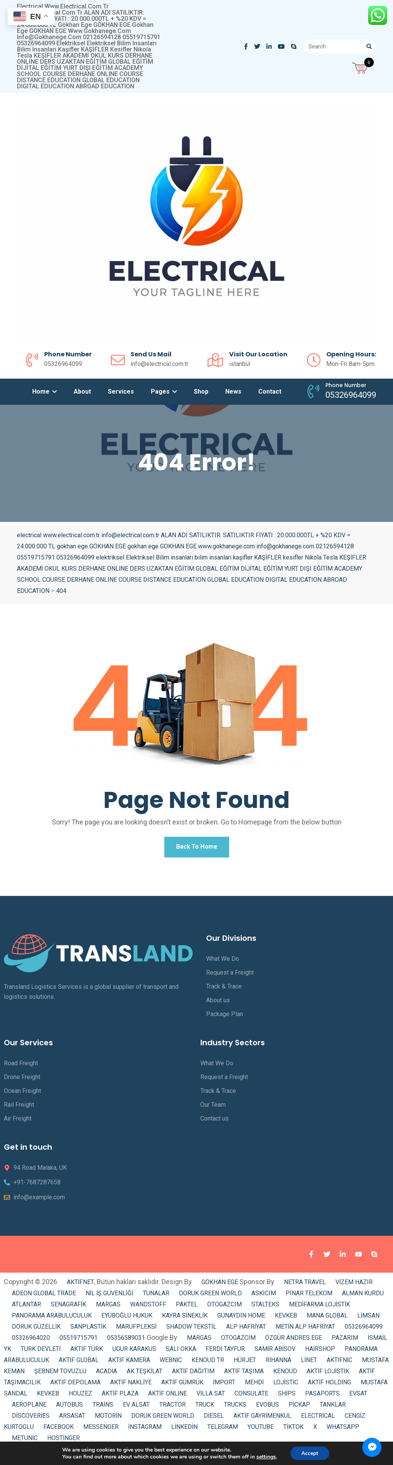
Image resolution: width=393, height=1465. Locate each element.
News (233, 391)
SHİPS (287, 1395)
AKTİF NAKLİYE (131, 1384)
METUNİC (25, 1440)
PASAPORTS (322, 1395)
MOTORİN (108, 1418)
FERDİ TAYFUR (225, 1351)
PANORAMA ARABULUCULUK (52, 1317)
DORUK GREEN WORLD (210, 1295)
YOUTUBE (261, 1429)
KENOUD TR (208, 1362)
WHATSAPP (343, 1429)
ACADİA (106, 1373)
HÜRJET (245, 1362)
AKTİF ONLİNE (167, 1395)
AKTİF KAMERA (129, 1362)
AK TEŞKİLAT (144, 1373)
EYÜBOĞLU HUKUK (126, 1317)
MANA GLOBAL (327, 1317)
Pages (164, 391)
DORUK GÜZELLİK (36, 1329)
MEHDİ (254, 1384)
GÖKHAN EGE (220, 1284)
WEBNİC (171, 1362)
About (82, 391)
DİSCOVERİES (31, 1418)
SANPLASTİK (88, 1329)
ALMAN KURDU (363, 1295)
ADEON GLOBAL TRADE (44, 1295)
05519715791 (78, 1340)
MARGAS (108, 1306)
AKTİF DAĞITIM (193, 1373)
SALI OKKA (181, 1351)
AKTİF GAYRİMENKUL (262, 1418)
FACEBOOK (58, 1429)
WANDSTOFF (148, 1306)
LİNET (309, 1362)
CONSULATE (251, 1395)
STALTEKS (265, 1306)
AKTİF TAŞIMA (244, 1373)
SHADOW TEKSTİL (191, 1329)
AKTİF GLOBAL (79, 1362)
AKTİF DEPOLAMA (75, 1384)
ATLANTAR (26, 1306)
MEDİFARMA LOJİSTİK (319, 1306)
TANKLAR (333, 1406)
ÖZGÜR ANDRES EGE (293, 1340)
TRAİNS (102, 1406)
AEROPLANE (29, 1406)
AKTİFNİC (339, 1362)
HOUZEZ (80, 1395)
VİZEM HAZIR (354, 1284)
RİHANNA (278, 1362)
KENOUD (285, 1373)
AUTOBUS (69, 1406)
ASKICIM (263, 1295)
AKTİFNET (80, 1284)
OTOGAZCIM (224, 1306)
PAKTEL (187, 1306)
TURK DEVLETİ (41, 1351)
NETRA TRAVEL (305, 1284)
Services (121, 391)
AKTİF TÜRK (86, 1351)
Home (44, 391)
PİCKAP (299, 1406)
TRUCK (204, 1406)
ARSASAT (72, 1418)
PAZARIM (345, 1340)
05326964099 (364, 1329)
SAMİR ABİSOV (275, 1351)
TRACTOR (172, 1406)
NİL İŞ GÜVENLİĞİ (109, 1295)
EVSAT (358, 1395)
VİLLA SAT (210, 1395)
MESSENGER (101, 1429)
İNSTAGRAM (145, 1429)
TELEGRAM (222, 1429)
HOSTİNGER (63, 1440)
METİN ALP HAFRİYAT (305, 1329)
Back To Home (196, 848)
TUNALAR (156, 1295)
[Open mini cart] (360, 67)
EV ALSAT (136, 1406)
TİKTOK (293, 1429)
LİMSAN (368, 1317)
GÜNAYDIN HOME (241, 1317)
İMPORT (224, 1384)
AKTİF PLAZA (120, 1395)
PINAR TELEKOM (309, 1295)
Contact (269, 391)
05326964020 (31, 1340)
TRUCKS (235, 1406)
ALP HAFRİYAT (246, 1329)
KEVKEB (286, 1317)
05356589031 (126, 1340)
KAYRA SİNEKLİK (185, 1317)
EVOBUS (267, 1406)
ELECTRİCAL (318, 1418)
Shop (201, 391)
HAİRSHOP (320, 1351)
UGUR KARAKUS (134, 1351)
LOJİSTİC (285, 1384)
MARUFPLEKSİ (136, 1329)
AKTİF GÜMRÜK (182, 1384)
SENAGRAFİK (68, 1306)
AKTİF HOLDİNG (329, 1384)
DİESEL (214, 1418)
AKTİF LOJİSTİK (328, 1373)
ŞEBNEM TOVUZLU (60, 1373)
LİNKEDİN (184, 1429)
